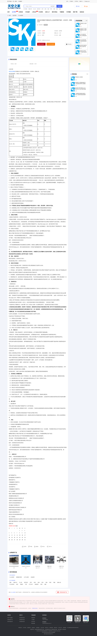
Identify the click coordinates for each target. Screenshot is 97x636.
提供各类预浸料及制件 (14, 566)
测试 (57, 8)
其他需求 (33, 577)
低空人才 (47, 12)
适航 (45, 584)
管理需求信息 (22, 619)
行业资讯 (41, 12)
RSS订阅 (60, 627)
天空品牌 (27, 12)
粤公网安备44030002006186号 (72, 627)
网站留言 (55, 627)
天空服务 (71, 1)
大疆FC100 (61, 566)
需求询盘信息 (10, 621)
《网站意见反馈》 (35, 608)
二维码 (15, 1)
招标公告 (59, 582)
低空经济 (38, 8)
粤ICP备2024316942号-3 (48, 633)
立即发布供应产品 (63, 592)
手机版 (10, 1)
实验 (48, 8)
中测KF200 (37, 566)
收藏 (37, 546)
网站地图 (33, 623)
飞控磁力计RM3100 (26, 566)
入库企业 (34, 12)
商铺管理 (33, 617)
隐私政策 (29, 627)
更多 (86, 20)
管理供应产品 (10, 619)
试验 (54, 8)
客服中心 (81, 1)
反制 (45, 8)
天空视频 (68, 12)
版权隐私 (37, 627)
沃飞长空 (31, 584)
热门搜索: (25, 8)
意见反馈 (33, 621)
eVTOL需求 (26, 577)
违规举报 (64, 627)
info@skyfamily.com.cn (46, 623)
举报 (31, 546)
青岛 (51, 8)
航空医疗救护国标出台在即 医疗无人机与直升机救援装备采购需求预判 (80, 89)
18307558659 (45, 619)
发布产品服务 (10, 617)
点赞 (25, 546)
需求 (86, 6)
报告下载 (75, 12)
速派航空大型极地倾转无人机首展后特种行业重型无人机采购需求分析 (80, 83)
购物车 (20, 1)
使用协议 (33, 627)
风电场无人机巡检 (79, 77)
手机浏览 (68, 44)
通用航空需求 (19, 577)
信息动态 (82, 12)
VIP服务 (33, 619)
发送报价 (41, 44)
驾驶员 (21, 584)
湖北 (17, 584)
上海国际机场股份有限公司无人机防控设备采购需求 (80, 94)
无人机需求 (20, 15)
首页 (67, 1)
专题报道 (62, 12)
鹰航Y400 (49, 566)
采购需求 (36, 584)
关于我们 (24, 627)
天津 (26, 584)
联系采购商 (50, 44)
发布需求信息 (22, 617)
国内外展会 (54, 12)
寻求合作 (45, 24)
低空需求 (14, 12)
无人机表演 (11, 584)
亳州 (41, 584)
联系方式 (46, 627)
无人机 (34, 8)
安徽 (54, 582)
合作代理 (42, 627)
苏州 (42, 8)
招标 (60, 8)
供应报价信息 (22, 621)
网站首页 (20, 627)
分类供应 (21, 12)
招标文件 (30, 8)
